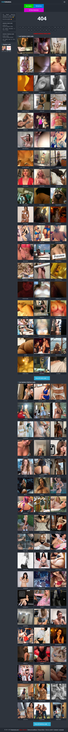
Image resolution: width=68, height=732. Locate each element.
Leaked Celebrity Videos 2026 (42, 33)
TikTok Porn (39, 6)
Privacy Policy (41, 729)
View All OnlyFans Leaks (42, 724)
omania (6, 2)
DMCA (25, 729)
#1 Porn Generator (34, 10)
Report (21, 729)
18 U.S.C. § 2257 (49, 729)
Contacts (56, 729)
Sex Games (29, 6)
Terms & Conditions (32, 729)
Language (61, 729)
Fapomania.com (15, 729)
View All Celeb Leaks (42, 378)
